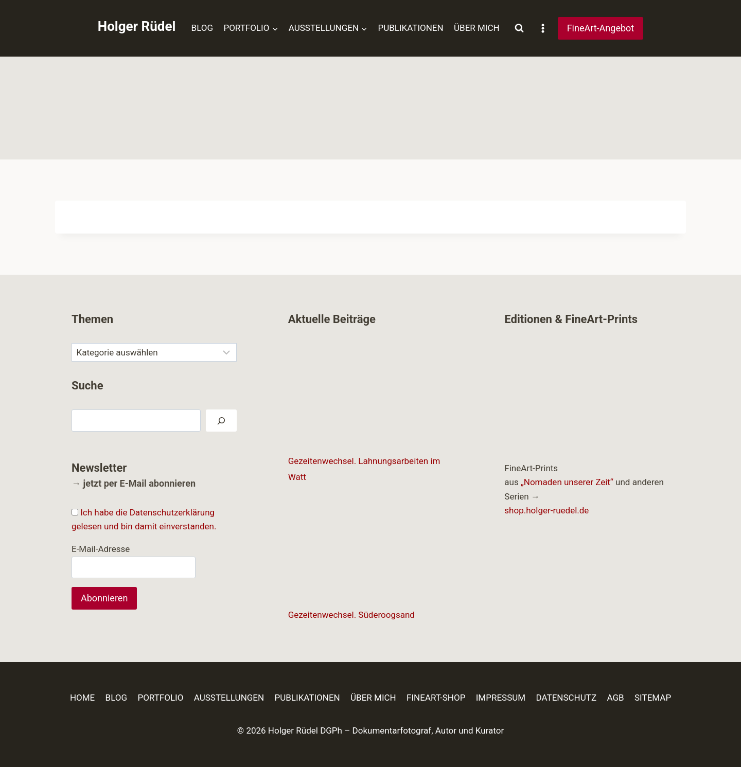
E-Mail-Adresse (101, 549)
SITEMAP (652, 697)
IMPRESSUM (500, 697)
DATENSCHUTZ (566, 697)
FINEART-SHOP (436, 697)
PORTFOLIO (160, 697)
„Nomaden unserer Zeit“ (567, 482)
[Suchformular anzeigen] (519, 28)
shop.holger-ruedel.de (546, 510)
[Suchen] (221, 420)
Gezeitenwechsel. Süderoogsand (351, 615)
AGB (615, 697)
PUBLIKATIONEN (410, 28)
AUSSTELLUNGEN (229, 697)
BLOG (202, 28)
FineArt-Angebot (600, 28)
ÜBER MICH (477, 28)
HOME (82, 697)
